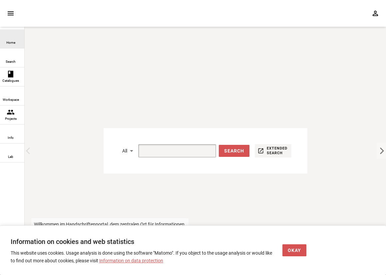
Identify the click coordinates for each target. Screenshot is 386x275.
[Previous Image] (29, 151)
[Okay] (294, 250)
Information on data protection (131, 260)
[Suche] (169, 151)
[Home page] (62, 17)
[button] (234, 151)
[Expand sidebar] (11, 13)
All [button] (124, 151)
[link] (12, 38)
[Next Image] (381, 151)
